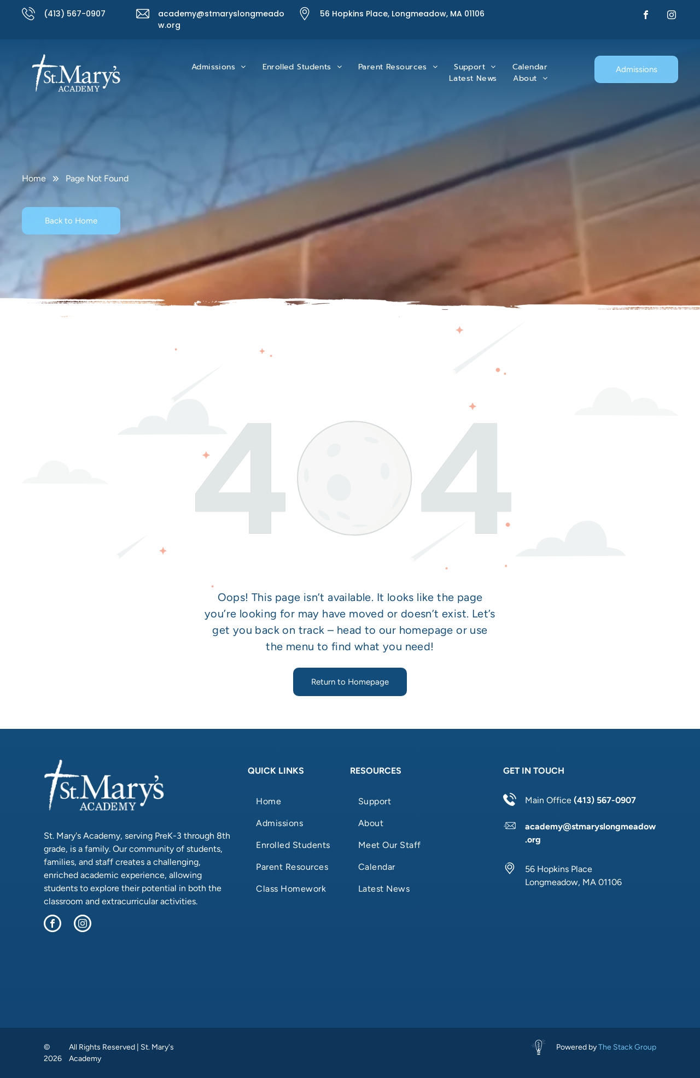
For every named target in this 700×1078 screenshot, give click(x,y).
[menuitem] (218, 67)
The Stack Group (627, 1047)
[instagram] (671, 16)
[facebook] (645, 16)
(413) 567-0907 (75, 13)
